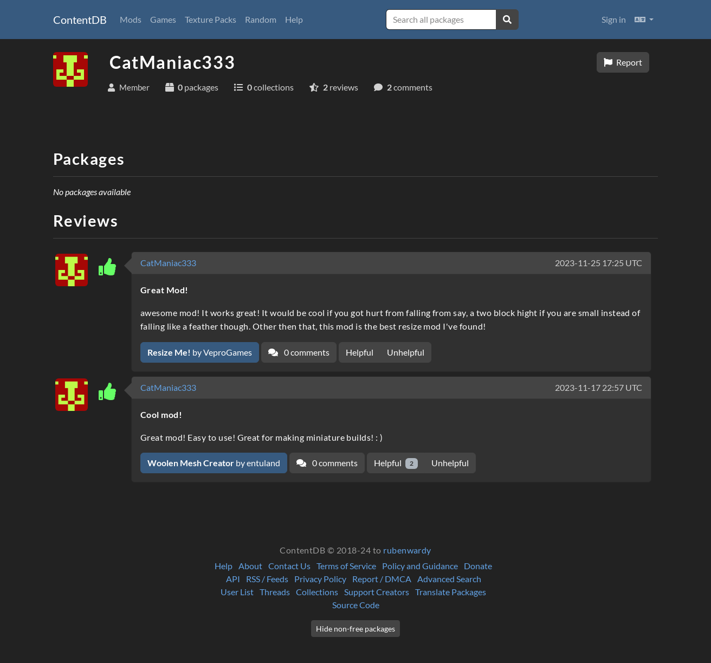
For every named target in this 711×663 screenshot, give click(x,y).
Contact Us (289, 566)
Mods (130, 19)
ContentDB (80, 19)
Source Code (355, 605)
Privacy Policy (320, 579)
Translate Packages (450, 592)
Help (294, 19)
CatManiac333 (168, 263)
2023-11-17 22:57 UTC (598, 387)
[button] (644, 19)
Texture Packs (210, 19)
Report (623, 62)
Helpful (359, 352)
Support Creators (376, 592)
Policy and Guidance (420, 566)
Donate (478, 566)
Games (163, 19)
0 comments (298, 352)
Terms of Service (346, 566)
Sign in (614, 19)
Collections (317, 592)
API (233, 579)
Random (260, 19)
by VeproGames (199, 352)
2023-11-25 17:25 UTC (598, 263)
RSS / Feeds (267, 579)
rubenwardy (407, 550)
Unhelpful (405, 352)
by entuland (213, 463)
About (250, 566)
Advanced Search (449, 579)
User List (237, 592)
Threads (275, 592)
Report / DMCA (381, 579)
